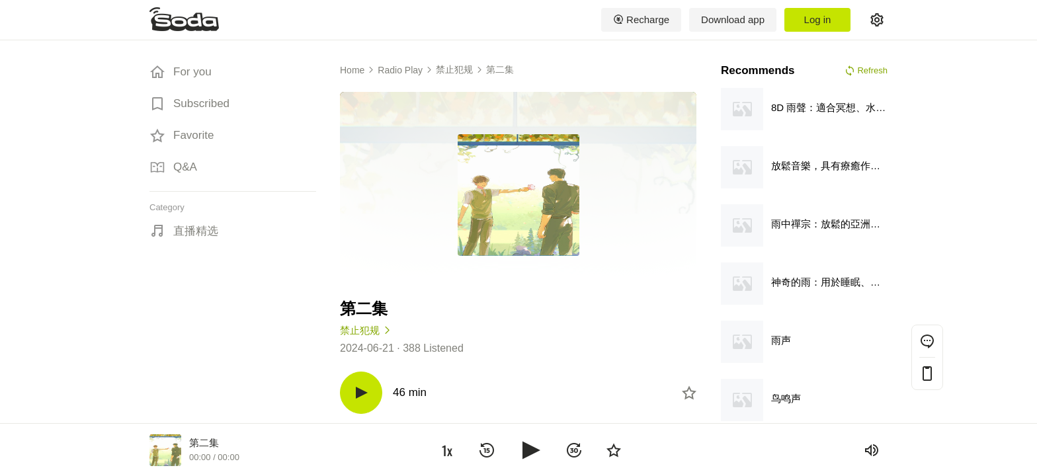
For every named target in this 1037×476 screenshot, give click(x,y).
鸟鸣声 (786, 398)
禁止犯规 (454, 69)
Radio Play (400, 70)
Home (352, 70)
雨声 (781, 340)
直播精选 (195, 231)
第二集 (500, 69)
